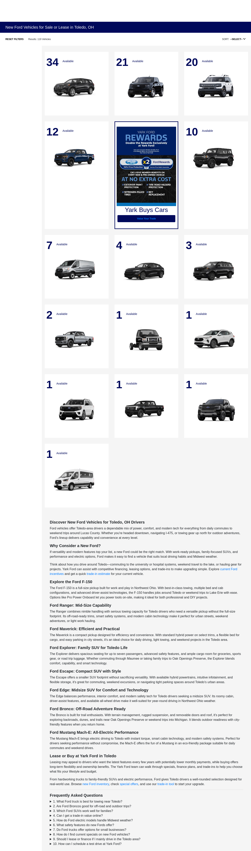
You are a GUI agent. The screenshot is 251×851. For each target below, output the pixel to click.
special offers (129, 784)
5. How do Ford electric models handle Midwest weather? (93, 820)
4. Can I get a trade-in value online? (78, 815)
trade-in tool (165, 784)
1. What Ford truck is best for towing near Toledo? (87, 801)
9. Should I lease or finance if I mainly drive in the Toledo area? (96, 839)
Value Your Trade (146, 218)
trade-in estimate (98, 574)
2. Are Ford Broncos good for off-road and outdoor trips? (92, 806)
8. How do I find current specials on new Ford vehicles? (91, 834)
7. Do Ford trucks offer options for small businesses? (89, 829)
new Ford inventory (96, 784)
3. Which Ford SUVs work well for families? (83, 811)
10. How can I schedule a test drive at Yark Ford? (87, 844)
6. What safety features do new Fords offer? (83, 825)
